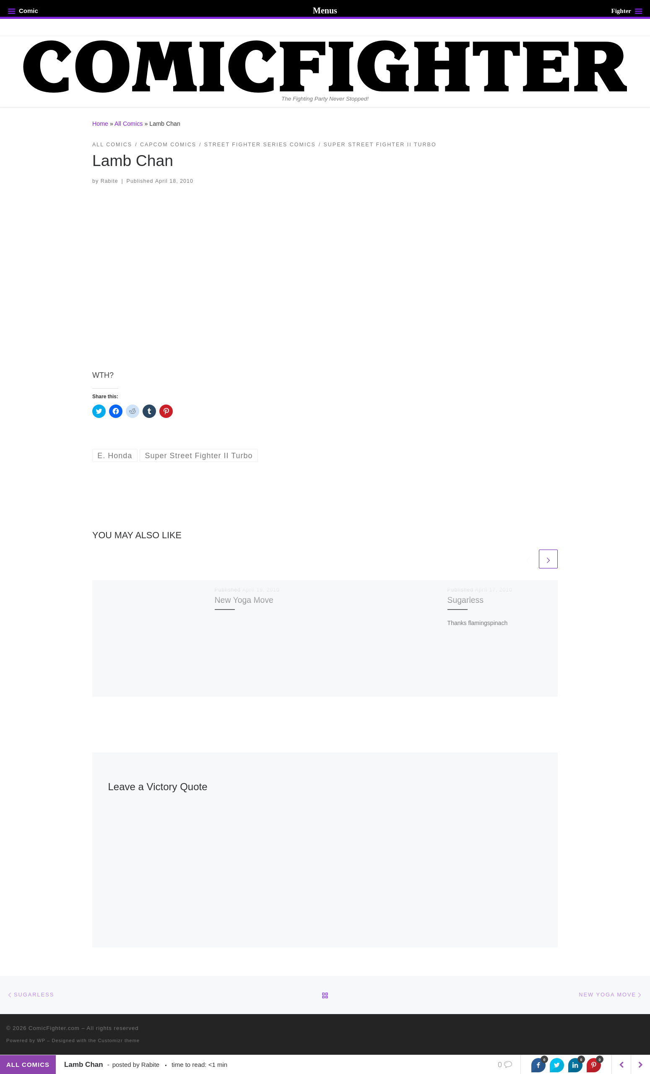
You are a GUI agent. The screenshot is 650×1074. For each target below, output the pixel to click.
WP (41, 1040)
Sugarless (465, 599)
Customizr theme (119, 1040)
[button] (325, 271)
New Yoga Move (244, 599)
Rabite (109, 181)
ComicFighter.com (54, 1028)
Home (100, 123)
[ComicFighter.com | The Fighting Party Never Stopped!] (325, 65)
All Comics (128, 123)
